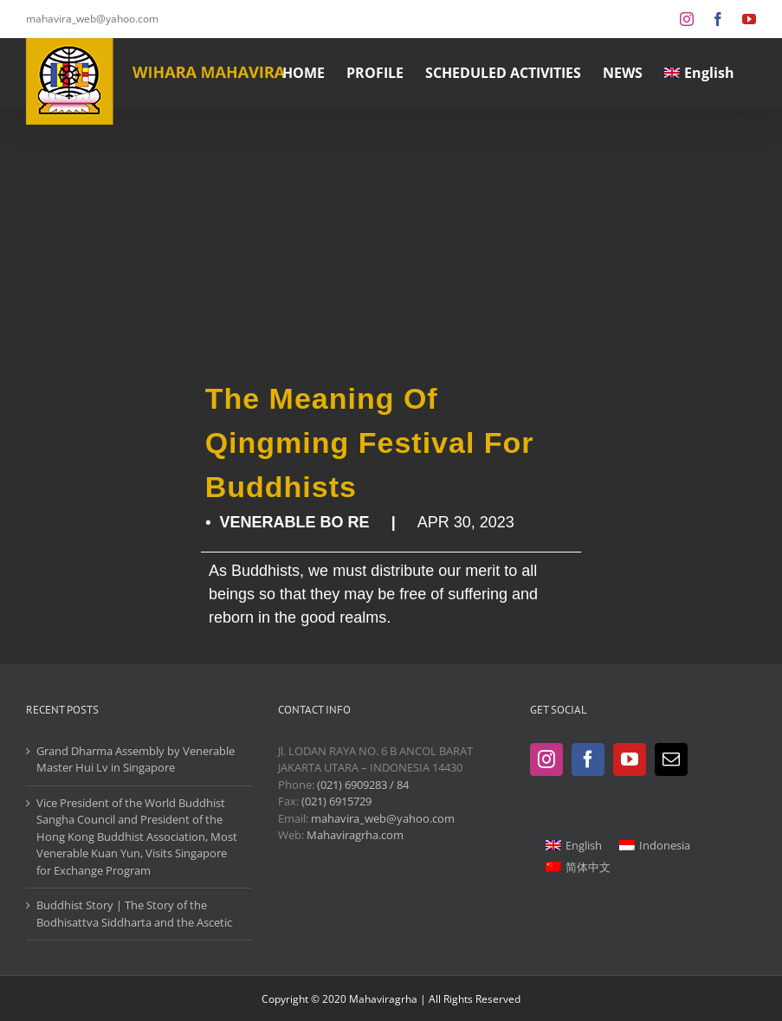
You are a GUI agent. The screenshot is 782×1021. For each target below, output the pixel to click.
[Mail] (671, 759)
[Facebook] (588, 759)
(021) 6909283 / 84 (363, 784)
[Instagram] (546, 759)
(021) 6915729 (336, 801)
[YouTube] (629, 759)
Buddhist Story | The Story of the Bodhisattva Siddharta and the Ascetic (134, 913)
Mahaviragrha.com (355, 835)
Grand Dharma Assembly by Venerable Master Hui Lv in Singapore (135, 759)
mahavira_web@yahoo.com (92, 18)
